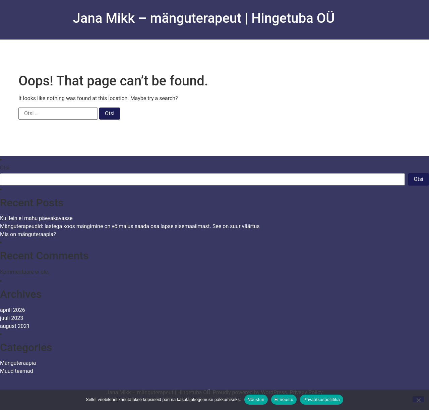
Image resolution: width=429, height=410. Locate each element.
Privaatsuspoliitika (321, 399)
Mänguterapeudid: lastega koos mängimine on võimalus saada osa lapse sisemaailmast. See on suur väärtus (130, 226)
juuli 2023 (11, 318)
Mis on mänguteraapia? (28, 234)
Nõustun (256, 399)
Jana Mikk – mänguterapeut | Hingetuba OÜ (204, 18)
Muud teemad (16, 371)
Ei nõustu (283, 399)
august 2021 (15, 326)
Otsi (4, 167)
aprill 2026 (12, 310)
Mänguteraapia (18, 363)
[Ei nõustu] (418, 399)
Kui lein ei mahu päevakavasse (36, 218)
